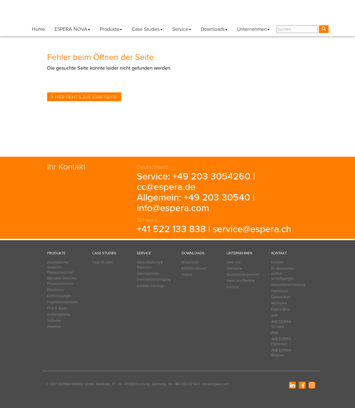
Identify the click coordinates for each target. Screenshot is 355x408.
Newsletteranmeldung (180, 13)
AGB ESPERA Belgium (281, 353)
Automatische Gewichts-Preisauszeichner (60, 267)
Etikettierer (55, 290)
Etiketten (54, 327)
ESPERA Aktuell (194, 268)
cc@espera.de (166, 187)
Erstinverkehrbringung (152, 279)
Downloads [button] (214, 29)
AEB (274, 333)
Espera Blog (300, 13)
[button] (323, 15)
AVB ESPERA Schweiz (281, 324)
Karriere (233, 287)
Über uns (233, 262)
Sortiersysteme (58, 314)
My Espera (272, 13)
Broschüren (190, 262)
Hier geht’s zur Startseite (86, 97)
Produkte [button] (111, 29)
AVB (274, 315)
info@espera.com (173, 208)
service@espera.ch (252, 229)
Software (54, 320)
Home (38, 29)
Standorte (234, 268)
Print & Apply (57, 308)
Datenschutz (244, 13)
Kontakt (147, 13)
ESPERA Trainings (150, 286)
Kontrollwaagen (59, 296)
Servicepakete (148, 273)
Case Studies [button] (147, 29)
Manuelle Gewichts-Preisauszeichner (62, 281)
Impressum (217, 13)
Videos (187, 274)
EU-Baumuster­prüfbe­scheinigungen (283, 273)
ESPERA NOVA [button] (72, 29)
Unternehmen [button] (253, 29)
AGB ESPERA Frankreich (281, 341)
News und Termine (241, 280)
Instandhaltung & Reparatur (150, 265)
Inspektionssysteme (62, 302)
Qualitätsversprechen (242, 274)
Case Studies (102, 262)
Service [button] (181, 29)
